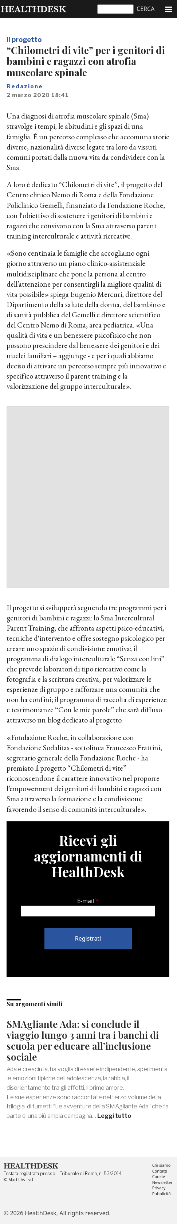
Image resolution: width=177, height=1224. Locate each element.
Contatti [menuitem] (159, 1171)
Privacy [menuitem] (159, 1188)
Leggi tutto (114, 1115)
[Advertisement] (88, 497)
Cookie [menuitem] (158, 1176)
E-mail (85, 901)
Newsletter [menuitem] (162, 1182)
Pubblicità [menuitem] (161, 1194)
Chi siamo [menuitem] (161, 1165)
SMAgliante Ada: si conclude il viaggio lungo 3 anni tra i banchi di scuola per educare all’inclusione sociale (83, 1040)
